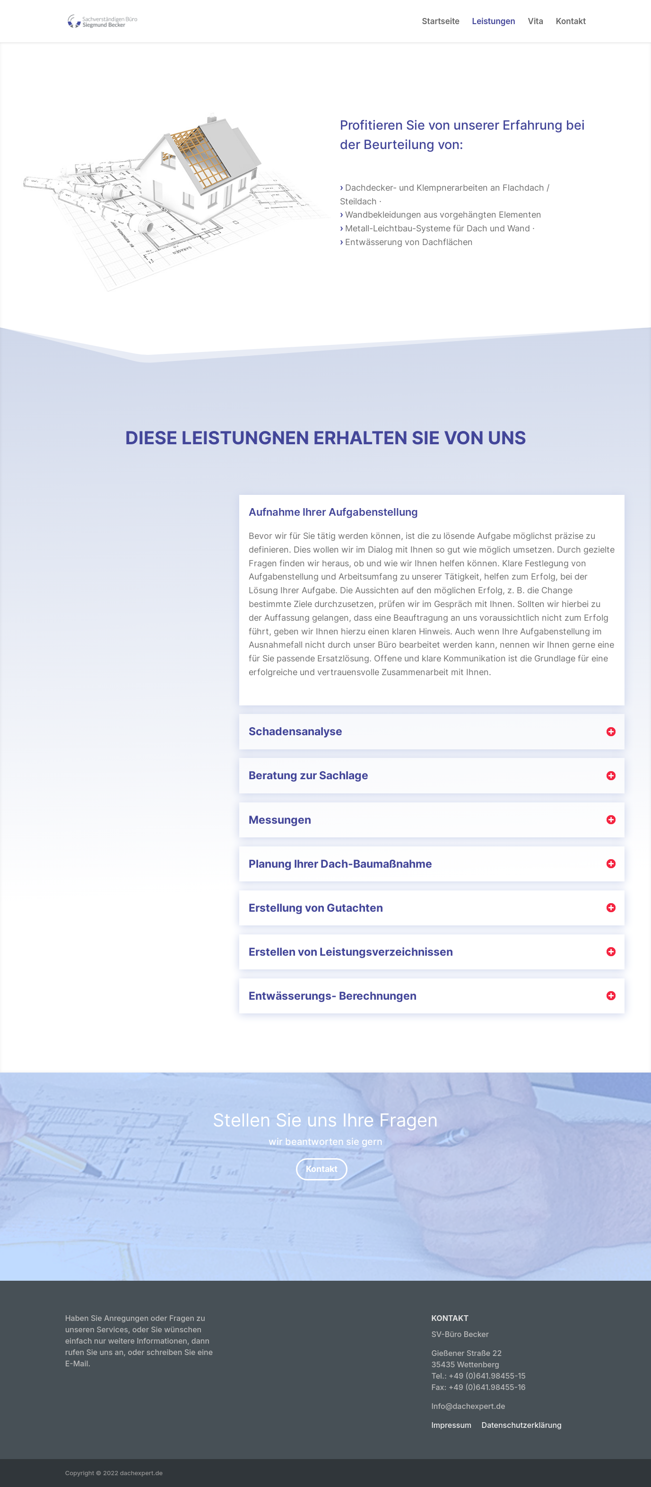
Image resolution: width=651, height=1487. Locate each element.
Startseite (441, 22)
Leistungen (493, 22)
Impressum (451, 1425)
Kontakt (571, 22)
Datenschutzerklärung (522, 1425)
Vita (536, 22)
